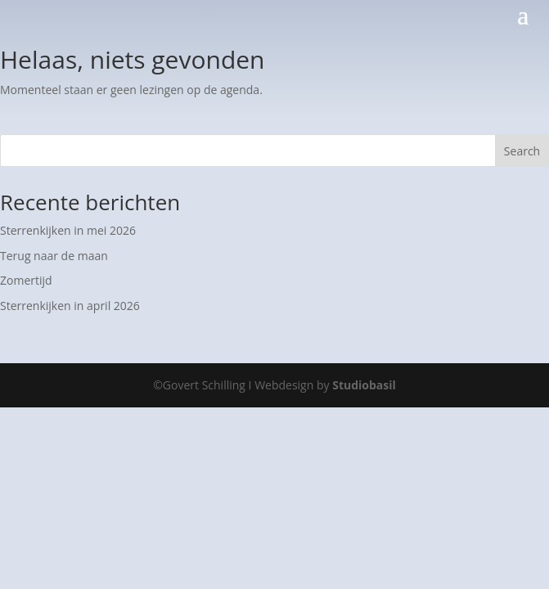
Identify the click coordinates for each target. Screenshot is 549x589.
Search (522, 151)
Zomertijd (26, 280)
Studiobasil (364, 385)
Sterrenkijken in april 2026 (70, 305)
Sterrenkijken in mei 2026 (68, 230)
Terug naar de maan (54, 255)
